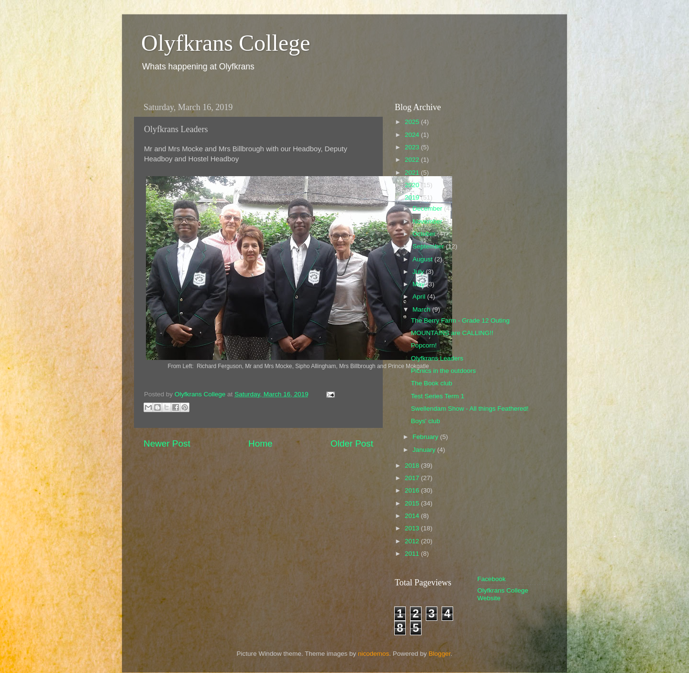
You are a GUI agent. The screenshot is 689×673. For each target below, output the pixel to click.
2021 (413, 172)
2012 (413, 541)
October (424, 233)
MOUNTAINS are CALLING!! (452, 332)
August (423, 259)
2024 (413, 134)
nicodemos (373, 653)
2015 (413, 503)
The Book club (431, 383)
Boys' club (425, 421)
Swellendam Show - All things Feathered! (470, 408)
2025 (413, 121)
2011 (413, 553)
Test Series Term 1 (438, 396)
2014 (413, 515)
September (429, 246)
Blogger (440, 653)
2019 (413, 197)
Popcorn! (424, 345)
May (419, 284)
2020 (413, 185)
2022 (413, 159)
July (419, 271)
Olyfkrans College (225, 43)
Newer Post (167, 443)
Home (260, 443)
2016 (413, 490)
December (428, 208)
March (422, 309)
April (419, 296)
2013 (413, 528)
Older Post (352, 443)
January (424, 449)
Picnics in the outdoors (443, 370)
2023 (413, 147)
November (428, 221)
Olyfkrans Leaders (437, 358)
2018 (413, 465)
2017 (413, 478)
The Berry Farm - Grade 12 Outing (460, 320)
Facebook (492, 579)
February (426, 436)
